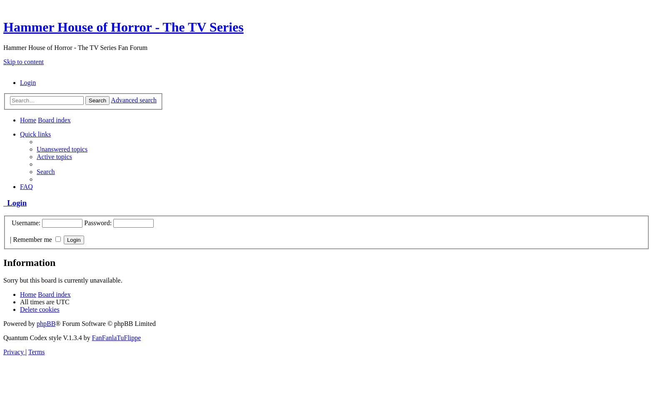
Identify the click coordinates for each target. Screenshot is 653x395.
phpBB (46, 323)
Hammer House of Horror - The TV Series (123, 27)
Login (15, 203)
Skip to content (23, 61)
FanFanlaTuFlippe (116, 337)
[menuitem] (28, 82)
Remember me (37, 239)
